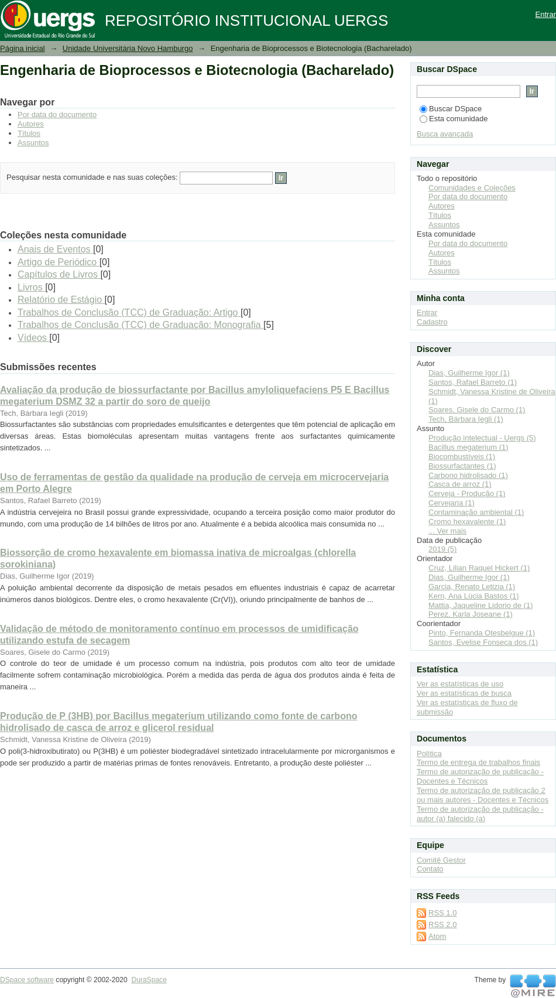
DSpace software (27, 980)
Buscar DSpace (451, 108)
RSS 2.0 (442, 924)
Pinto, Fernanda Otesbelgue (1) (481, 632)
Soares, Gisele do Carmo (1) (476, 409)
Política (429, 753)
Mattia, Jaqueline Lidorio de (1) (480, 605)
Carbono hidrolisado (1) (468, 475)
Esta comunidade (454, 118)
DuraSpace (148, 980)
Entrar (546, 14)
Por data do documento (57, 114)
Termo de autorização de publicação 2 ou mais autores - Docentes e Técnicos (482, 795)
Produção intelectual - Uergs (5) (482, 437)
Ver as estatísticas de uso (460, 683)
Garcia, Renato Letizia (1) (471, 586)
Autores (31, 123)
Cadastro (432, 321)
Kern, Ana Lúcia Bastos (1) (473, 596)
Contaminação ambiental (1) (476, 512)
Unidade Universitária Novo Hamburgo (128, 48)
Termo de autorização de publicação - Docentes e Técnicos (480, 776)
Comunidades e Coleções (472, 187)
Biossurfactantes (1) (462, 466)
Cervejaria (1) (451, 502)
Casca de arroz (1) (460, 484)
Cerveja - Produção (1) (467, 493)
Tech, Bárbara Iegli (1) (465, 419)
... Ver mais (447, 531)
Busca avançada (445, 133)
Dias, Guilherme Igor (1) (469, 372)
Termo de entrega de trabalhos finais (478, 762)
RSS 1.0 (442, 912)
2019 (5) (442, 549)
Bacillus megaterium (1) (468, 447)
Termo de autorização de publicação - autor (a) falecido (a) (480, 814)
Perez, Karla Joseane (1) (470, 614)
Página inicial (22, 48)
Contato (430, 868)
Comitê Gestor (441, 860)
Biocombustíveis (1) (461, 456)
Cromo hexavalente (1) (467, 521)
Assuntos (33, 142)
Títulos (29, 133)
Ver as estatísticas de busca (464, 693)
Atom (437, 936)
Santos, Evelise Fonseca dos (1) (483, 642)
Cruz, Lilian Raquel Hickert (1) (479, 567)
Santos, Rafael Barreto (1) (472, 382)
